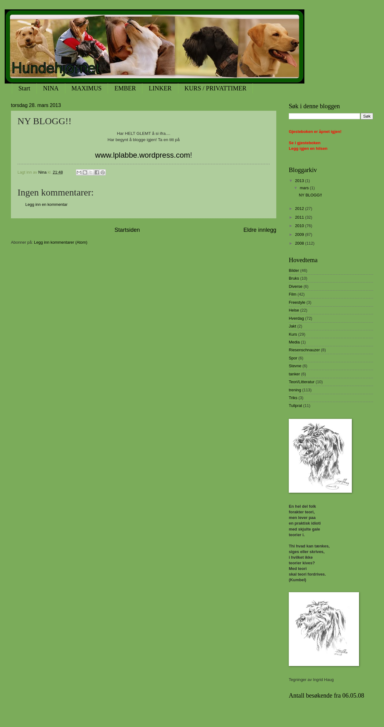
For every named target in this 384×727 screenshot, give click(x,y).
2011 (300, 217)
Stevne (295, 366)
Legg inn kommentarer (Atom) (60, 242)
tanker (294, 374)
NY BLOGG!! (310, 195)
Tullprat (295, 405)
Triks (293, 397)
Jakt (292, 326)
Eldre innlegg (260, 230)
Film (292, 294)
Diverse (296, 286)
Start (24, 88)
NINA (51, 88)
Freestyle (297, 302)
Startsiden (127, 230)
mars (305, 188)
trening (295, 390)
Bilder (294, 270)
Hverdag (296, 318)
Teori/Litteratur (301, 381)
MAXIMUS (86, 88)
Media (294, 342)
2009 (300, 234)
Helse (294, 310)
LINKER (160, 88)
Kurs (293, 334)
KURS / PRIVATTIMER (216, 88)
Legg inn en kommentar (46, 204)
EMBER (125, 88)
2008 (300, 243)
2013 (300, 180)
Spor (293, 358)
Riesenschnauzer (304, 350)
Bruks (294, 278)
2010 (300, 225)
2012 (300, 208)
